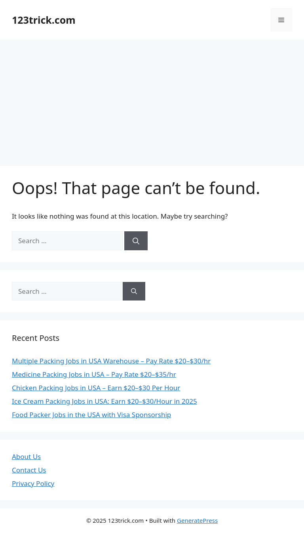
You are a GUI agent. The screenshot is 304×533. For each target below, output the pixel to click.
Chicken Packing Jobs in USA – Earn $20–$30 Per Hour (96, 387)
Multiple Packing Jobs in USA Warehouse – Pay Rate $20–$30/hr (111, 360)
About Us (26, 456)
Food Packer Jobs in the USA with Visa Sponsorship (91, 414)
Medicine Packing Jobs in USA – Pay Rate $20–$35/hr (94, 374)
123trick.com (44, 19)
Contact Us (29, 469)
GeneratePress (197, 520)
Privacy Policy (33, 483)
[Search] (136, 240)
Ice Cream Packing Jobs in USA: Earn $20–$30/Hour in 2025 (104, 401)
